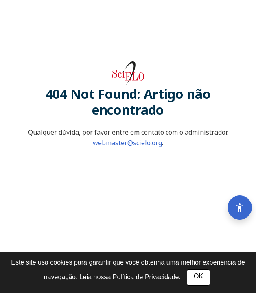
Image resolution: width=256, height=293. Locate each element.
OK (198, 276)
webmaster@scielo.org (127, 142)
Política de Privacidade (146, 276)
